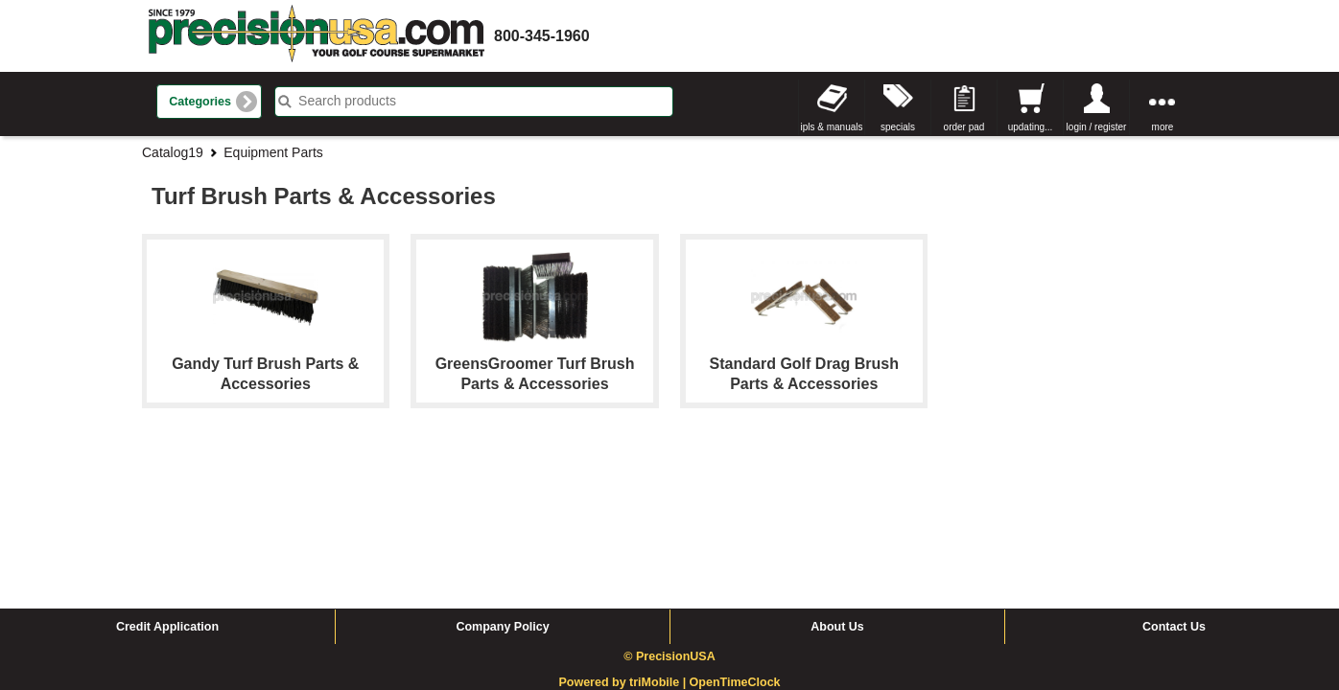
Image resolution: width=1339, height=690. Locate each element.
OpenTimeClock (735, 537)
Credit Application (167, 482)
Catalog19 (172, 152)
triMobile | (659, 537)
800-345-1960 (542, 36)
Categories (200, 101)
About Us (837, 482)
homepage (316, 36)
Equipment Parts (273, 152)
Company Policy (502, 482)
